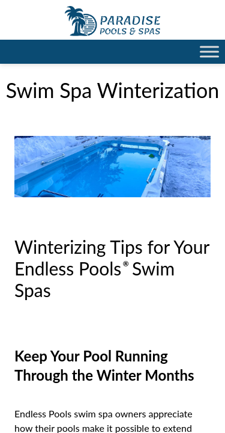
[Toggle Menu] (209, 51)
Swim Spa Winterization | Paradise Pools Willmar (112, 21)
